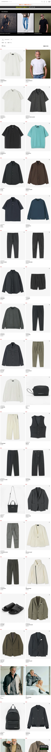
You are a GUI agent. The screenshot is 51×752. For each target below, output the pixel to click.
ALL (2, 39)
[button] (2, 23)
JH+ (11, 39)
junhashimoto (7, 39)
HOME (3, 42)
